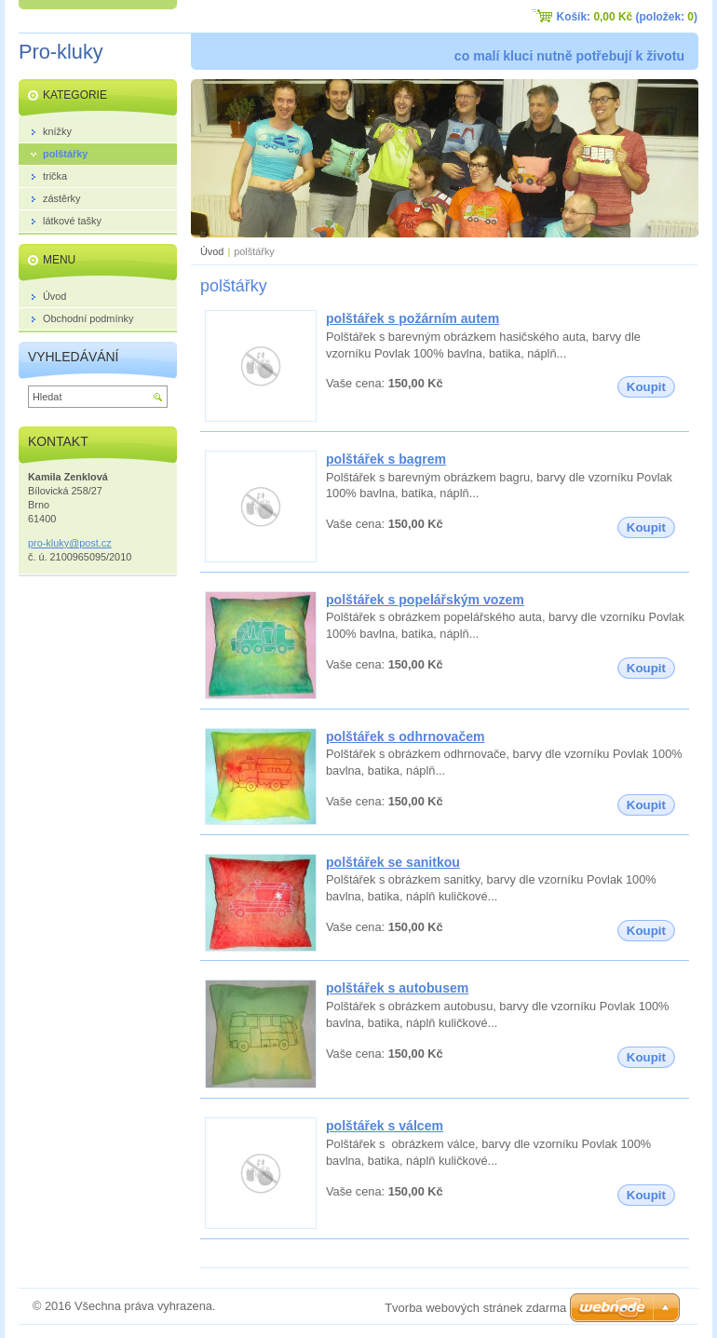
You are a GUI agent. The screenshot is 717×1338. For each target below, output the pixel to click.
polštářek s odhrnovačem (405, 736)
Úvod (211, 251)
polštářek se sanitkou (393, 862)
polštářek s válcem (384, 1125)
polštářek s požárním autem (412, 318)
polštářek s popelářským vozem (425, 599)
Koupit (646, 387)
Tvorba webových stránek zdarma (475, 1308)
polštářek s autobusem (397, 987)
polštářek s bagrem (386, 459)
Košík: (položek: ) (627, 16)
